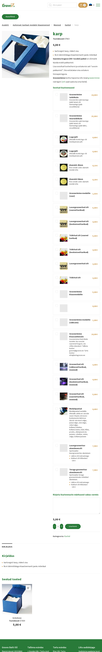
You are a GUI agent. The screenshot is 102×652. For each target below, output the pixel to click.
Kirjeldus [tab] (7, 546)
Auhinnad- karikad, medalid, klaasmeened (31, 25)
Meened (57, 25)
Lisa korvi (73, 526)
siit (63, 81)
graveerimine (94, 78)
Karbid (68, 25)
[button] (92, 5)
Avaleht (5, 25)
